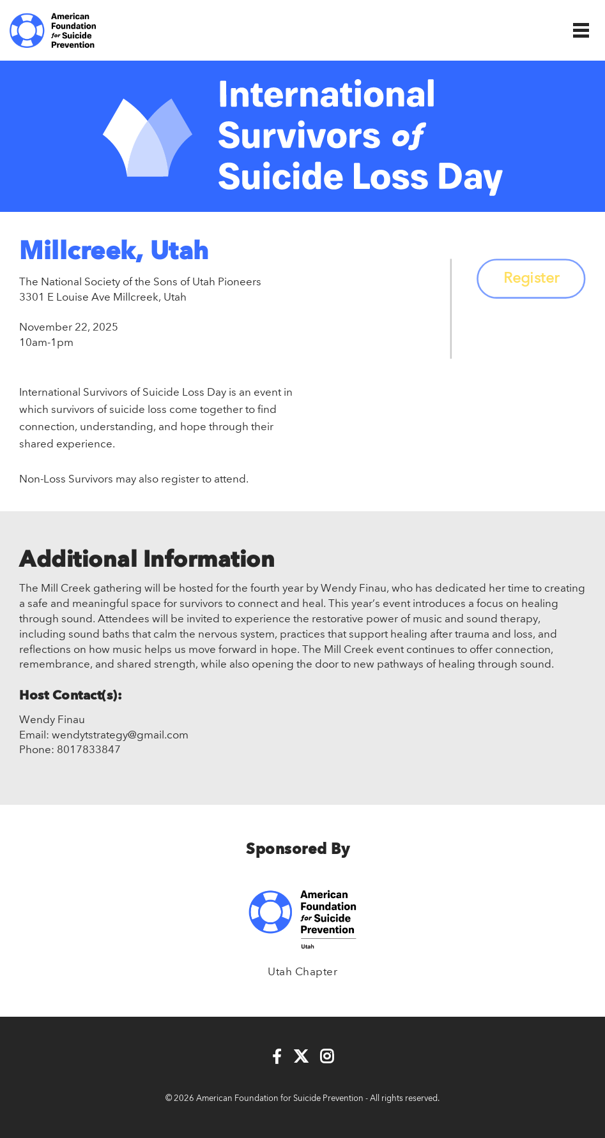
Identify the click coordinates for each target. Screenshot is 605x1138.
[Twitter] (301, 1057)
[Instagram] (326, 1057)
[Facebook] (277, 1057)
